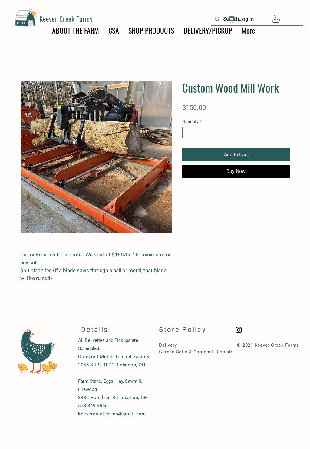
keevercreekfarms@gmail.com (112, 414)
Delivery (168, 345)
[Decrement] (187, 132)
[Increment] (205, 132)
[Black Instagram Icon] (239, 330)
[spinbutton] (196, 132)
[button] (279, 19)
